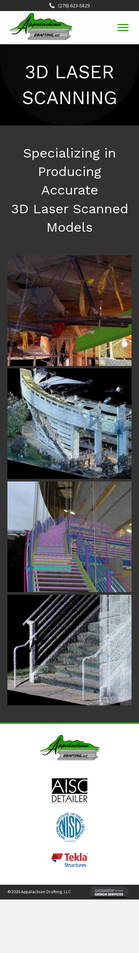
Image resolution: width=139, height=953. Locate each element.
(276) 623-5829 (73, 5)
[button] (123, 27)
